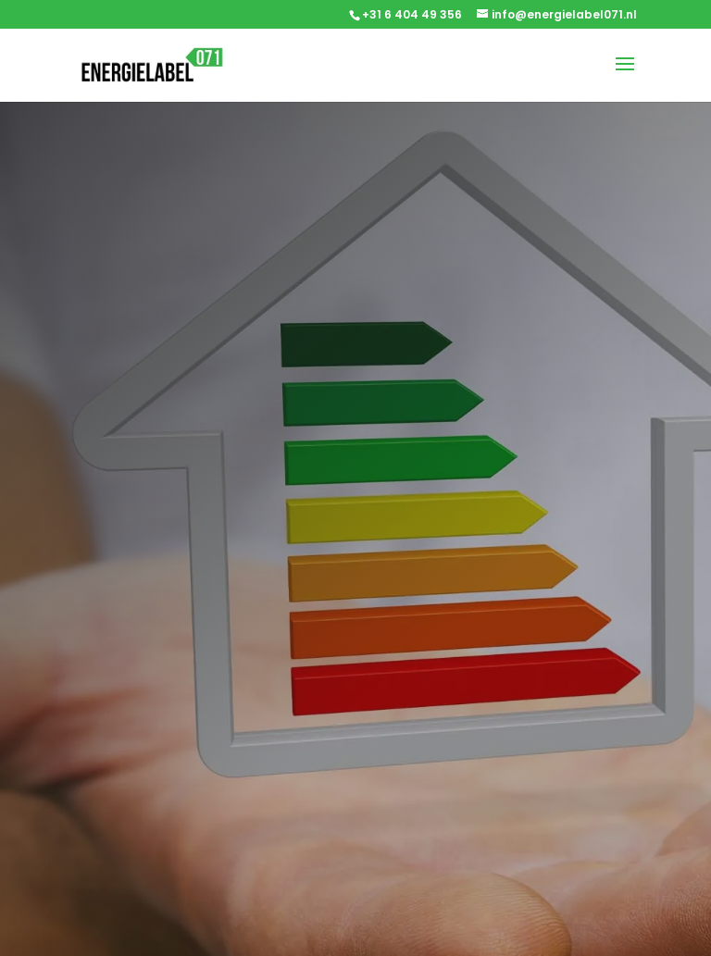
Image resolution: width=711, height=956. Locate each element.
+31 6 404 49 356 (412, 14)
